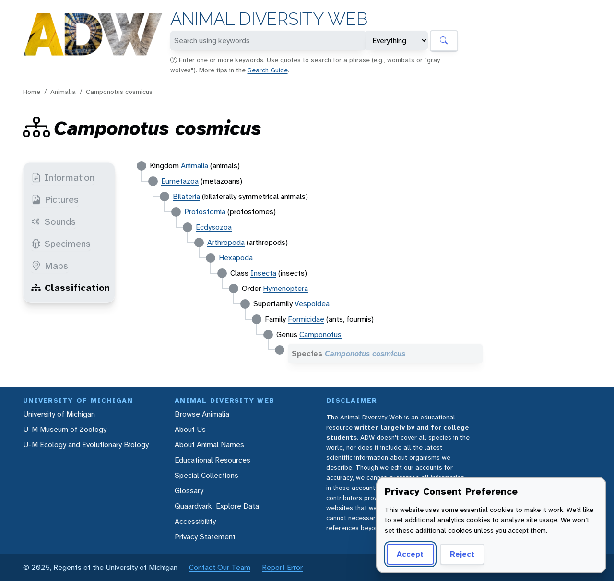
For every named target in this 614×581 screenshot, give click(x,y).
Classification (70, 287)
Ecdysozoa (214, 227)
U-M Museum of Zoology (64, 429)
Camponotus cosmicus (119, 91)
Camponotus (320, 334)
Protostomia (204, 212)
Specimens (61, 243)
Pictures (55, 199)
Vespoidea (312, 304)
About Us (190, 429)
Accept (410, 554)
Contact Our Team (219, 567)
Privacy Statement (205, 537)
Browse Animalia (202, 414)
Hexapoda (236, 258)
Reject (462, 554)
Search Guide (268, 70)
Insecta (263, 273)
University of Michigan (59, 414)
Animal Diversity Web (268, 19)
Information (62, 177)
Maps (49, 265)
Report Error (282, 567)
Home (31, 91)
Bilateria (186, 196)
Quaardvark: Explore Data (217, 506)
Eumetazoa (180, 181)
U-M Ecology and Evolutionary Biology (86, 445)
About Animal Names (209, 445)
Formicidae (306, 319)
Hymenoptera (285, 288)
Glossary (189, 491)
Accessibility (195, 521)
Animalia (63, 91)
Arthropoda (226, 242)
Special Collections (206, 475)
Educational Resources (212, 460)
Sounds (53, 221)
